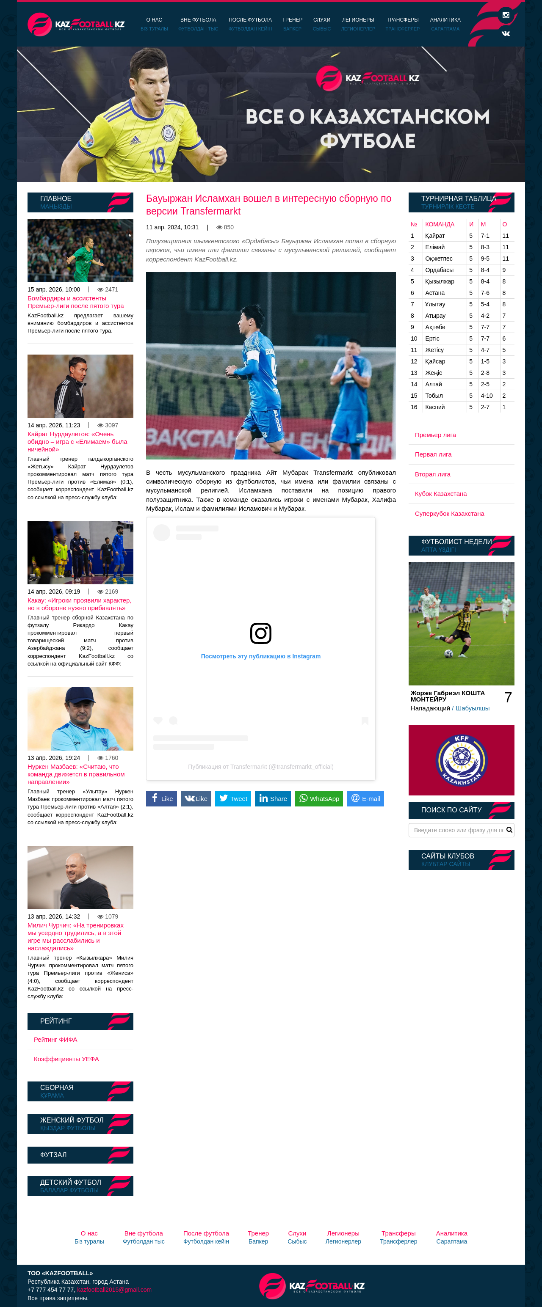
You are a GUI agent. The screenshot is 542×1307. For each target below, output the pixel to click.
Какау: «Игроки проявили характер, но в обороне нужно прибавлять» (80, 604)
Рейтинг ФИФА (55, 1039)
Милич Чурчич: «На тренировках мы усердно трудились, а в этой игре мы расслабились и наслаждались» (76, 937)
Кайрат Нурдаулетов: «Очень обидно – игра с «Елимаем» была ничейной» (77, 441)
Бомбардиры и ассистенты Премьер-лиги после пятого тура (76, 301)
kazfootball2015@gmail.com (114, 1289)
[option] (271, 114)
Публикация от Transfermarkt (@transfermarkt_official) (261, 766)
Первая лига (433, 454)
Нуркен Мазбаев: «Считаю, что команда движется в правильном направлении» (76, 774)
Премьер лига (435, 434)
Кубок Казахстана (441, 493)
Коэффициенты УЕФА (66, 1058)
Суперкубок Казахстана (449, 513)
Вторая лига (433, 474)
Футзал (53, 1154)
